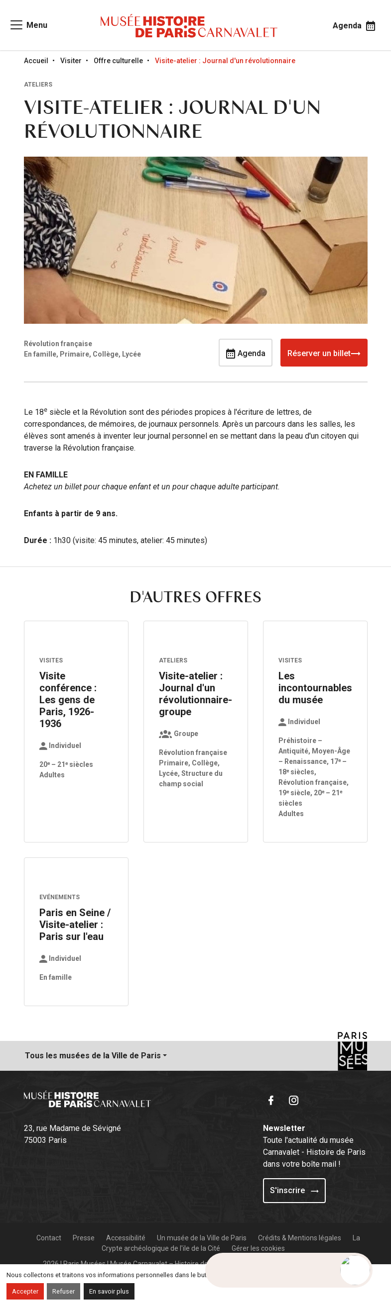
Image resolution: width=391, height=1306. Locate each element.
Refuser (63, 1291)
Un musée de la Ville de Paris (202, 1238)
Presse (84, 1238)
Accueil (36, 61)
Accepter (25, 1291)
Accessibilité (125, 1238)
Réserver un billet (324, 353)
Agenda (245, 353)
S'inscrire (294, 1190)
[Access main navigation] (28, 24)
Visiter (71, 61)
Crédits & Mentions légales (299, 1238)
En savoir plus (109, 1291)
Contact (48, 1238)
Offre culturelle (118, 61)
